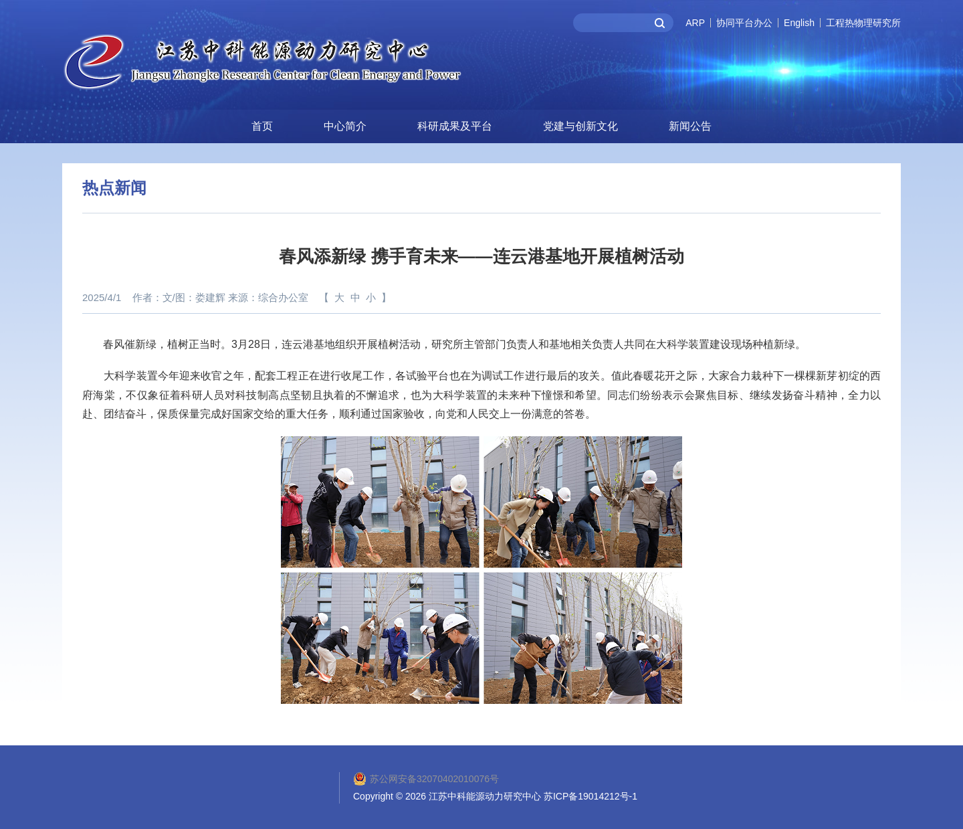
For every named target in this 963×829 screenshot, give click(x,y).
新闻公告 (690, 124)
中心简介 (345, 124)
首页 (262, 124)
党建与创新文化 (580, 124)
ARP (695, 22)
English (799, 22)
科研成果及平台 (454, 124)
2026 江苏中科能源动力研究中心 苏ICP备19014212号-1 (521, 795)
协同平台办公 (744, 22)
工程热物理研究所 (863, 22)
